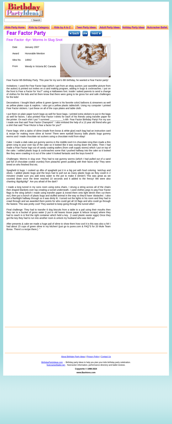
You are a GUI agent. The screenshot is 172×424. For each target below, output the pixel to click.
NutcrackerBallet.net (56, 365)
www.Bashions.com (86, 372)
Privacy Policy (93, 356)
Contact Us (106, 356)
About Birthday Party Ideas (73, 356)
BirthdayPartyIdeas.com (52, 362)
